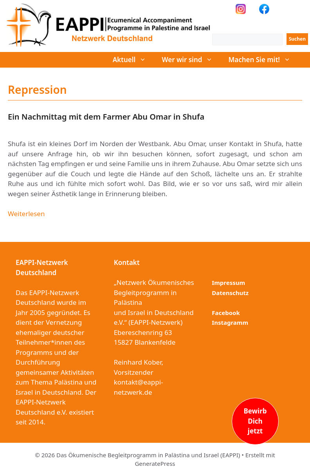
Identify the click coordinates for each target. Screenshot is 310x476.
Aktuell (133, 60)
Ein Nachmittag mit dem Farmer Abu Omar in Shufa (106, 116)
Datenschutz (230, 293)
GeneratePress (155, 463)
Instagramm (230, 322)
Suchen (297, 39)
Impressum (228, 282)
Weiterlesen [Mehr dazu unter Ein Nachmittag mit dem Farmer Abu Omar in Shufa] (26, 213)
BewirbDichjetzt (255, 420)
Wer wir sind (191, 60)
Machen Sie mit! (263, 60)
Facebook (226, 313)
